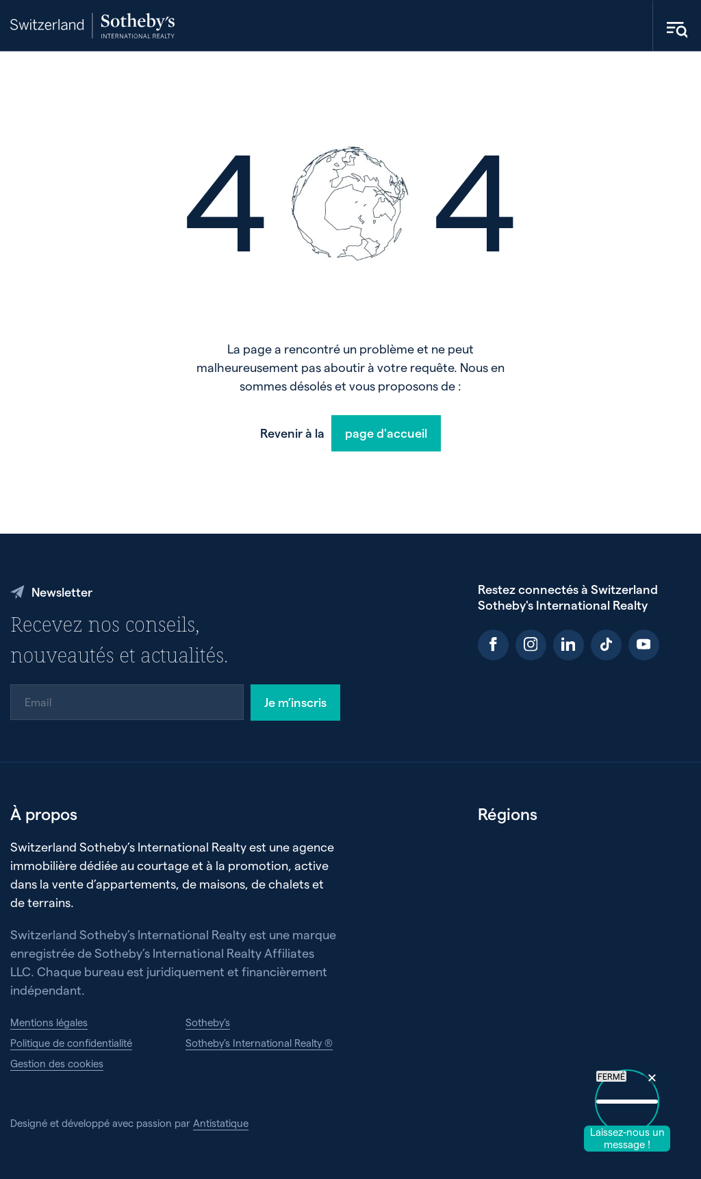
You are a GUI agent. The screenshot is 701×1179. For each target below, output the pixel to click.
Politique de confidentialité (71, 1043)
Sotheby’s (208, 1022)
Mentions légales (49, 1022)
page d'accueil (386, 432)
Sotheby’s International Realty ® (259, 1043)
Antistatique (220, 1123)
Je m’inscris (295, 702)
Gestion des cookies (56, 1063)
